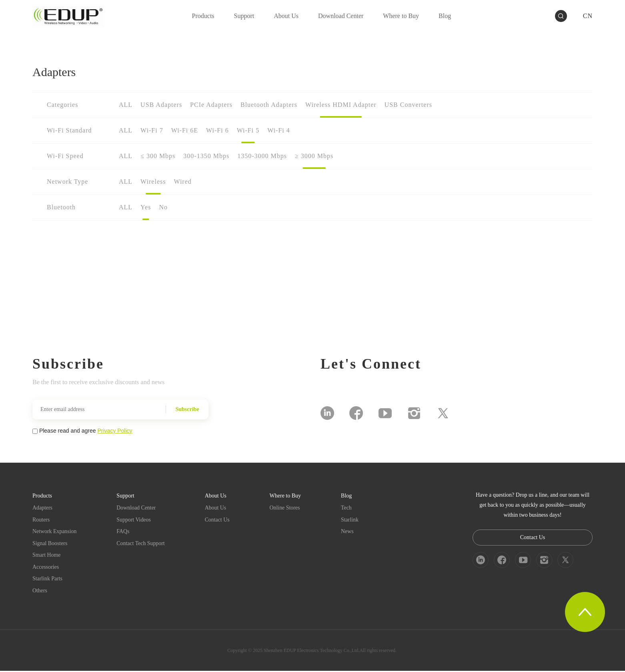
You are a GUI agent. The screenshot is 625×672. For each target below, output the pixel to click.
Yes (145, 207)
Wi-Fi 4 (278, 130)
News (348, 532)
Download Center (137, 508)
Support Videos (134, 520)
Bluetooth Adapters (268, 104)
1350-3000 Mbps (262, 155)
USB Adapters (161, 104)
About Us (216, 508)
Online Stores (286, 508)
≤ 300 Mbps (157, 155)
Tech (347, 508)
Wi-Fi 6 (217, 130)
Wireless (153, 181)
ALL (125, 104)
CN (588, 15)
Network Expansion (54, 532)
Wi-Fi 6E (184, 130)
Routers (41, 520)
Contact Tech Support (141, 544)
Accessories (45, 568)
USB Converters (408, 104)
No (163, 207)
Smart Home (46, 556)
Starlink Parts (47, 580)
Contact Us (218, 520)
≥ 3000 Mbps (314, 155)
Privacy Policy (114, 430)
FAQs (123, 532)
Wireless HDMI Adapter (341, 104)
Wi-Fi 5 (248, 130)
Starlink (351, 520)
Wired (182, 181)
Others (39, 592)
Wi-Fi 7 (151, 130)
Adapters (42, 508)
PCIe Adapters (211, 104)
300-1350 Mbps (206, 155)
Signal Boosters (50, 544)
